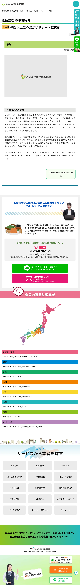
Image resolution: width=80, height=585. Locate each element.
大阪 (14, 396)
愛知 (24, 386)
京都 (9, 396)
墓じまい (40, 499)
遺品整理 (14, 465)
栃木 (9, 366)
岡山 (14, 406)
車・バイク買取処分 (40, 510)
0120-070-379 (40, 251)
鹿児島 (34, 426)
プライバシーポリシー (38, 532)
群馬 (14, 366)
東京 (29, 366)
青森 (11, 356)
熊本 (19, 426)
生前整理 (40, 465)
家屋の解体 (40, 487)
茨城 (5, 366)
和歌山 (29, 396)
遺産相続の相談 (65, 487)
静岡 (19, 386)
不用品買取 (14, 499)
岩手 (16, 356)
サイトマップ (64, 536)
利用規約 (21, 532)
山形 (30, 356)
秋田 (25, 356)
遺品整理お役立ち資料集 (22, 536)
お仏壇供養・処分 (46, 536)
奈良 (24, 396)
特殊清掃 (65, 465)
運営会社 (9, 532)
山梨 (5, 386)
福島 (35, 356)
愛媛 (14, 416)
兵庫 (19, 396)
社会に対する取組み (62, 532)
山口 (24, 406)
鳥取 (5, 406)
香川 (9, 416)
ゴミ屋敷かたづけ (14, 476)
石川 (14, 376)
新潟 (5, 376)
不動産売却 (14, 487)
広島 (19, 406)
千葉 (24, 366)
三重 (29, 386)
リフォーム (65, 510)
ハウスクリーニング (65, 499)
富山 (9, 376)
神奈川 (34, 366)
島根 (9, 406)
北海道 (5, 356)
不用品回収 (40, 476)
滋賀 (5, 396)
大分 (24, 426)
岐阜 (14, 386)
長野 (9, 386)
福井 (19, 376)
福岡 (5, 426)
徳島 (5, 416)
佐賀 (9, 426)
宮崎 (29, 426)
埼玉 (19, 366)
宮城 (21, 356)
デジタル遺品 (14, 510)
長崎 (14, 426)
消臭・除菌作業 (65, 476)
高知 (19, 416)
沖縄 (40, 426)
